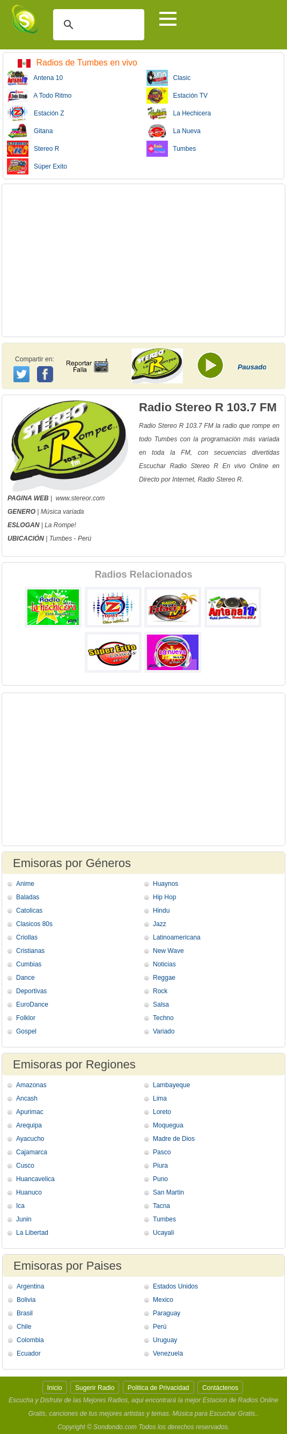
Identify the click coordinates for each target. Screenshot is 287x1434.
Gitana (30, 131)
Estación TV (177, 96)
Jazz (159, 924)
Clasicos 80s (34, 924)
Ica (20, 1206)
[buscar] (97, 24)
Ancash (27, 1098)
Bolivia (26, 1300)
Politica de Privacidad (158, 1388)
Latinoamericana (177, 937)
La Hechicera (178, 113)
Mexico (163, 1300)
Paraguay (166, 1313)
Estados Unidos (175, 1286)
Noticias (164, 964)
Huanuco (29, 1192)
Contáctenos (220, 1388)
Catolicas (29, 910)
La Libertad (32, 1232)
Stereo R (33, 149)
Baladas (27, 897)
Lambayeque (171, 1085)
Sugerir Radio (94, 1388)
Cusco (25, 1165)
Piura (160, 1165)
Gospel (26, 1031)
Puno (160, 1179)
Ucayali (163, 1232)
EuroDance (32, 1004)
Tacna (161, 1206)
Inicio (54, 1388)
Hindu (161, 910)
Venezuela (168, 1353)
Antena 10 (35, 78)
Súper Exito (37, 166)
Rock (160, 991)
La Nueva (173, 131)
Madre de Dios (174, 1138)
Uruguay (165, 1340)
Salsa (161, 1004)
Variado (163, 1031)
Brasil (25, 1313)
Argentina (30, 1286)
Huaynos (165, 883)
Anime (25, 883)
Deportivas (31, 991)
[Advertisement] (143, 260)
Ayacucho (30, 1138)
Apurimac (29, 1112)
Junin (24, 1219)
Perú (84, 538)
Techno (163, 1018)
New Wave (168, 951)
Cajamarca (31, 1152)
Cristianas (30, 951)
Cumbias (28, 964)
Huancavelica (35, 1179)
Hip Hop (164, 897)
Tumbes (171, 149)
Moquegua (168, 1125)
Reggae (164, 977)
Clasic (168, 78)
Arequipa (29, 1125)
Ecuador (29, 1353)
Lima (160, 1098)
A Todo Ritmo (39, 96)
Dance (25, 977)
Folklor (25, 1018)
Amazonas (31, 1085)
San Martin (168, 1192)
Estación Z (35, 113)
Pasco (162, 1152)
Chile (24, 1326)
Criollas (27, 937)
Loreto (162, 1112)
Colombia (30, 1340)
